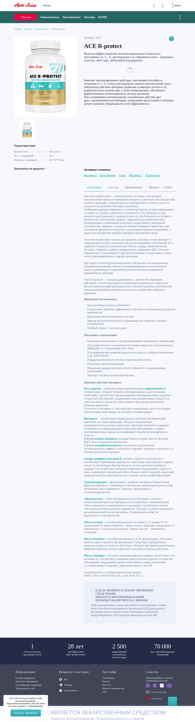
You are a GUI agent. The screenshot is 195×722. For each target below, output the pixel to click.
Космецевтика (72, 17)
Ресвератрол (152, 175)
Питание (89, 17)
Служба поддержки (25, 678)
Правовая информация (27, 681)
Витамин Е (90, 175)
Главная (18, 29)
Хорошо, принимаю (25, 712)
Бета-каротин (108, 175)
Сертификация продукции (29, 685)
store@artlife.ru (71, 690)
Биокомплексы (50, 17)
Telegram (68, 685)
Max (66, 679)
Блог (104, 692)
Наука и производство (113, 688)
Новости (106, 685)
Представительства (25, 688)
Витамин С (135, 175)
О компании (108, 678)
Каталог (28, 29)
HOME (102, 17)
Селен (122, 175)
